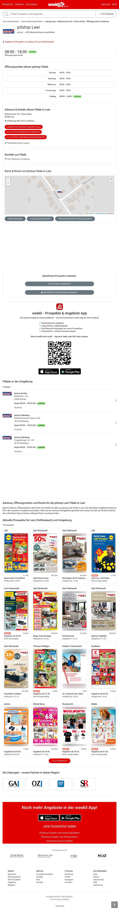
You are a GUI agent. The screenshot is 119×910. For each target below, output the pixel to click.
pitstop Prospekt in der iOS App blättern (59, 837)
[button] (111, 179)
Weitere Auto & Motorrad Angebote (59, 292)
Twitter (68, 877)
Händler (19, 4)
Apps (114, 4)
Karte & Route (28, 171)
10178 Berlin (107, 14)
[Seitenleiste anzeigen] (114, 904)
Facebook (69, 874)
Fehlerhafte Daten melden (17, 143)
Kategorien (31, 4)
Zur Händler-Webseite (59, 284)
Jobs (95, 874)
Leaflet (89, 213)
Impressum (98, 885)
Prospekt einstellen (44, 874)
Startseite (12, 874)
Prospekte (7, 4)
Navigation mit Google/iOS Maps (75, 219)
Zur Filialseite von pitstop (17, 159)
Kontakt (39, 882)
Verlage (39, 877)
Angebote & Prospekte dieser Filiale (23, 127)
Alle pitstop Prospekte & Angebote (23, 132)
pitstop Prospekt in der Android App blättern (59, 833)
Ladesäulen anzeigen (40, 219)
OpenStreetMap (100, 213)
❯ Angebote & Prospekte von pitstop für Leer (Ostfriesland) (28, 42)
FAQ (38, 879)
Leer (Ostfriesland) (11, 21)
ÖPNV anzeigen (15, 219)
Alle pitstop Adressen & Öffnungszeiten (25, 137)
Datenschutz (98, 879)
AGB (95, 882)
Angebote (12, 882)
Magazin (105, 4)
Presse (96, 877)
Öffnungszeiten (14, 877)
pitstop (20, 32)
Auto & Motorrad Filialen (32, 21)
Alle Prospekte (59, 761)
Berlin (66, 6)
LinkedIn (68, 882)
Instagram (69, 879)
